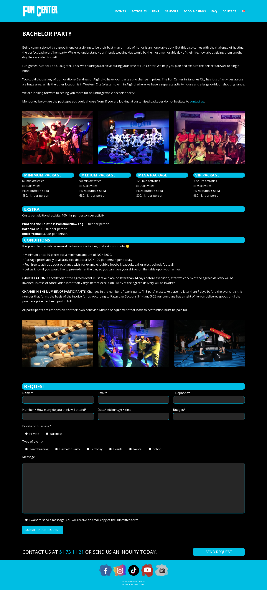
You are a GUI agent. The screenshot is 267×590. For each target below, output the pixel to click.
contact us (197, 101)
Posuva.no (139, 584)
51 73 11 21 (71, 552)
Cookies (140, 581)
